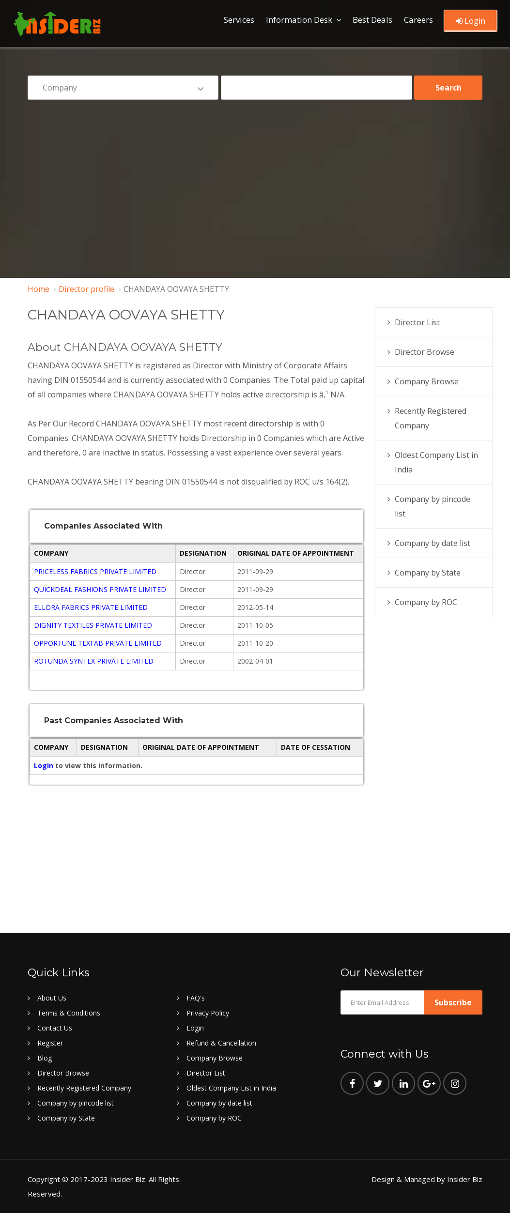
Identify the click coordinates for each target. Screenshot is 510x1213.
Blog (44, 1057)
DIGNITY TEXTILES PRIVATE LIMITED (93, 625)
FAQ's (195, 997)
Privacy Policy (207, 1012)
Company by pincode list (75, 1102)
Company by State (428, 572)
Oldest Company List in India (231, 1087)
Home (38, 289)
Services (239, 19)
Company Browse (427, 381)
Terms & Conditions (68, 1012)
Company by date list (432, 543)
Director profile (86, 289)
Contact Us (54, 1027)
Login (470, 20)
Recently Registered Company (84, 1087)
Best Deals (372, 19)
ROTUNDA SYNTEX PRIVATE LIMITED (94, 661)
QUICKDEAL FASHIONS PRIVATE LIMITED (100, 589)
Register (50, 1042)
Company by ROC (426, 602)
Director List (417, 322)
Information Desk (299, 19)
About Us (51, 997)
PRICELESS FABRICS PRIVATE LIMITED (95, 571)
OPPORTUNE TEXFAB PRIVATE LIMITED (98, 643)
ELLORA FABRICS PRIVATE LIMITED (91, 607)
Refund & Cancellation (221, 1042)
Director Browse (424, 352)
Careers (418, 19)
